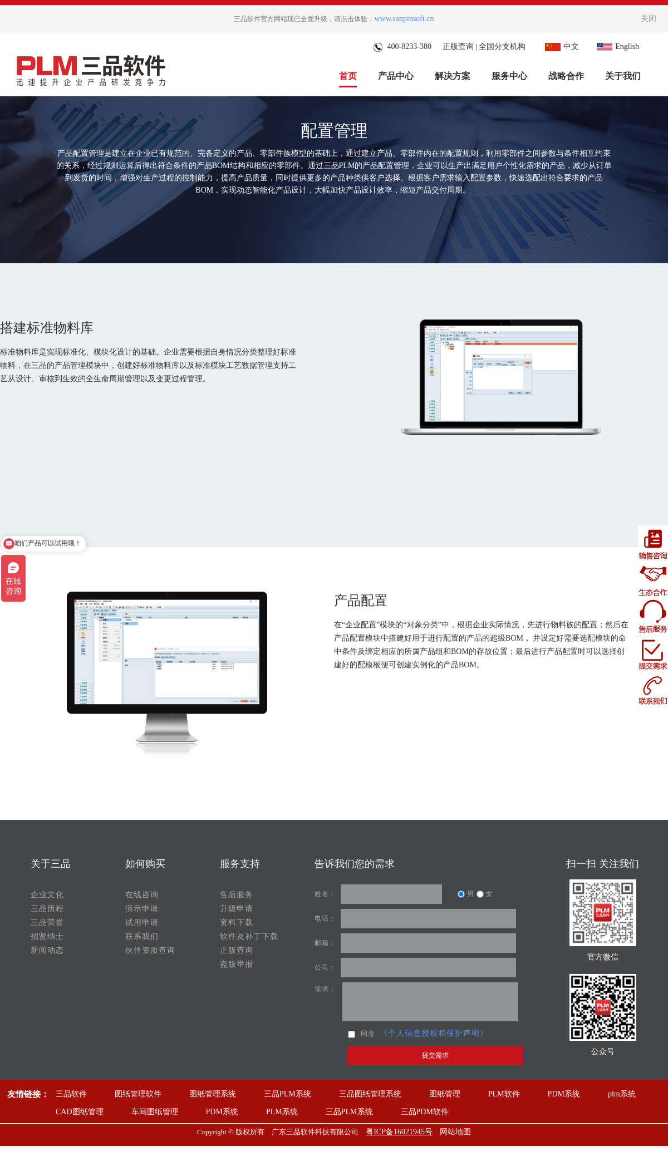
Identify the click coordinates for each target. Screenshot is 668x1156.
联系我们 (142, 936)
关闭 (648, 18)
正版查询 (458, 46)
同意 (361, 1033)
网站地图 (455, 1132)
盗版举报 (236, 964)
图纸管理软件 (138, 1094)
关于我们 (623, 76)
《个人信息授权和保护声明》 (434, 1033)
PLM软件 (504, 1094)
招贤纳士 (47, 936)
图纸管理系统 (212, 1094)
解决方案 (452, 76)
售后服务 (236, 895)
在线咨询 (142, 895)
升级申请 (236, 908)
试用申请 (142, 922)
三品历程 (47, 908)
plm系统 (622, 1094)
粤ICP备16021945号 (399, 1132)
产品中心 (396, 76)
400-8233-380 (401, 46)
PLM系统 (282, 1112)
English (616, 46)
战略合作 (566, 76)
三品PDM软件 (425, 1112)
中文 (560, 46)
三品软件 (71, 1094)
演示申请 (142, 908)
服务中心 (509, 76)
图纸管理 (444, 1094)
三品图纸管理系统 (370, 1094)
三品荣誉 (47, 922)
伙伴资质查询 (150, 950)
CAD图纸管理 (80, 1112)
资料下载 (236, 922)
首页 (348, 76)
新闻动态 (47, 950)
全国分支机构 (502, 46)
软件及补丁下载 (249, 936)
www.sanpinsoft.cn (404, 18)
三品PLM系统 (287, 1094)
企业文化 (47, 895)
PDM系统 (564, 1094)
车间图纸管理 (154, 1112)
